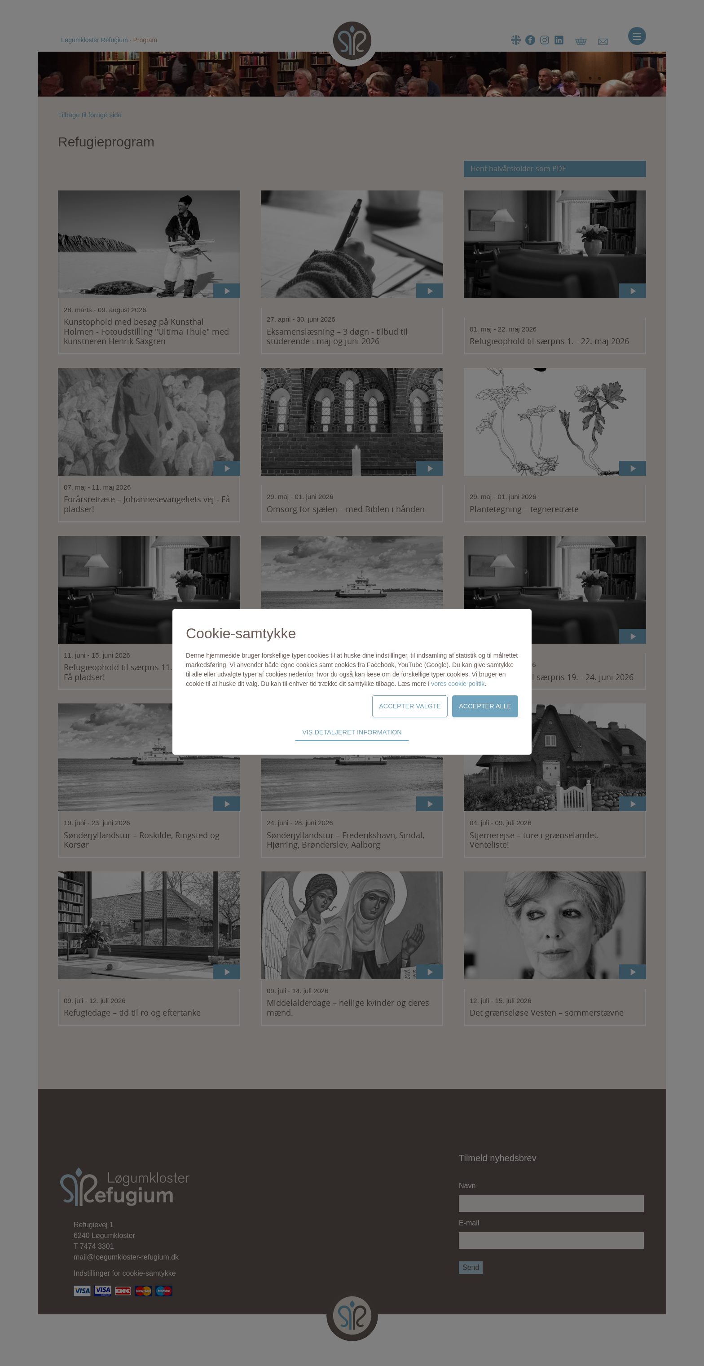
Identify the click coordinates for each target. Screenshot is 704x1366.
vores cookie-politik (457, 683)
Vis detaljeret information (351, 732)
